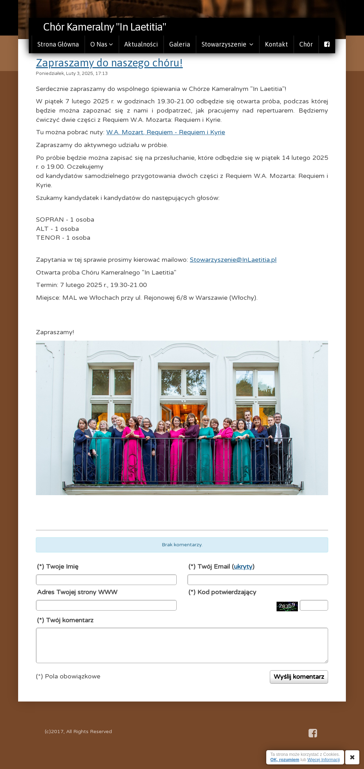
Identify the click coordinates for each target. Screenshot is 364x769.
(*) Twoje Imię (57, 566)
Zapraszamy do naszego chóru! (109, 62)
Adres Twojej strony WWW (77, 592)
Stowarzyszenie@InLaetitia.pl (233, 260)
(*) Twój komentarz (65, 620)
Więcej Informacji (323, 759)
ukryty (243, 566)
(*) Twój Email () (221, 566)
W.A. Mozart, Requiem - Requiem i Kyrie (165, 132)
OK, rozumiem (285, 759)
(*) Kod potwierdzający (222, 592)
